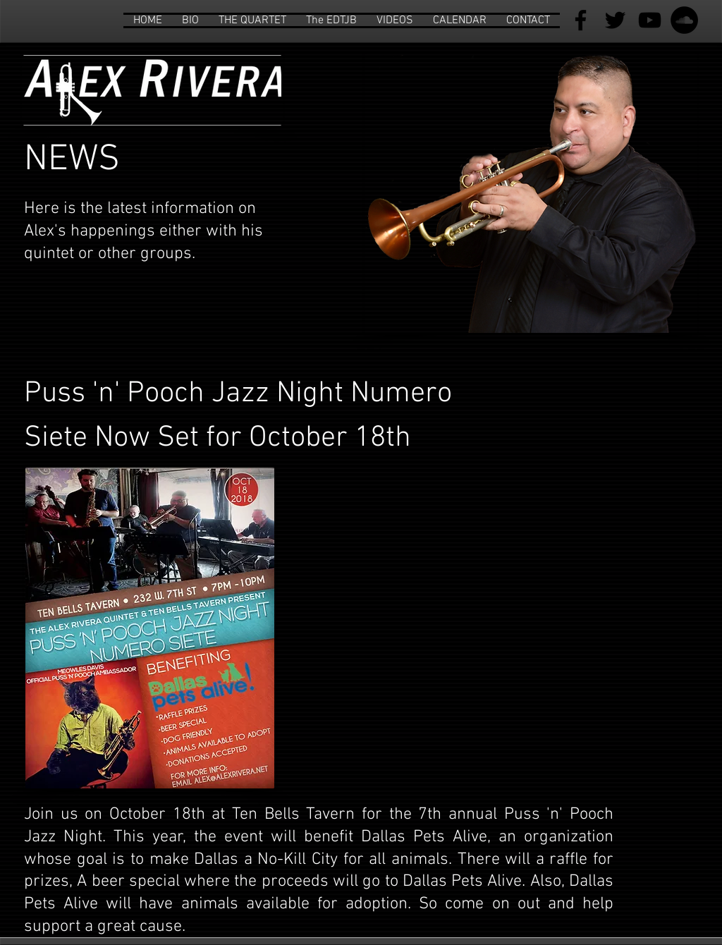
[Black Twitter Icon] (615, 20)
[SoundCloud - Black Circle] (684, 20)
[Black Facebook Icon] (580, 20)
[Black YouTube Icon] (649, 20)
